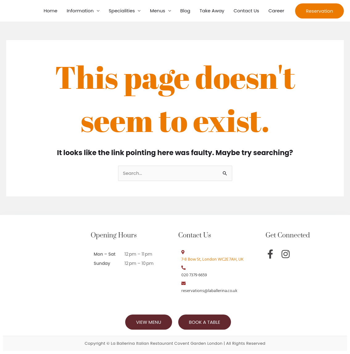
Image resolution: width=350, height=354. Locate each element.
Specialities (122, 10)
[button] (319, 11)
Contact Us (246, 10)
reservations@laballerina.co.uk (209, 290)
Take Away (212, 10)
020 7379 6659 (194, 275)
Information (80, 10)
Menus (157, 10)
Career (276, 10)
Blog (185, 10)
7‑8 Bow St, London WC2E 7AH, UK (212, 259)
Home (50, 10)
